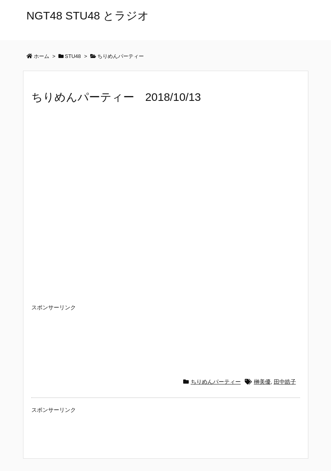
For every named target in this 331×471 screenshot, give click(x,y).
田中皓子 (285, 381)
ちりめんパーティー (216, 381)
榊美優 (262, 381)
